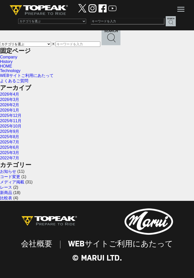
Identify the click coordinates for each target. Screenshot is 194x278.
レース (6, 187)
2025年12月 (10, 115)
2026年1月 (9, 110)
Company (8, 57)
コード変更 (10, 177)
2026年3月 (9, 99)
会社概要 (36, 244)
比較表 (6, 198)
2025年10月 (10, 126)
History (6, 61)
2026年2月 (9, 105)
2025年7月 (9, 142)
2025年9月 (9, 131)
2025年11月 (10, 121)
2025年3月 (9, 153)
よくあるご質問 (14, 81)
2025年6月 (9, 147)
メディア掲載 (12, 182)
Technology (10, 71)
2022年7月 (9, 158)
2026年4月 (9, 94)
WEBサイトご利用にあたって (27, 75)
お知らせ (8, 171)
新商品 (6, 192)
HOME (6, 66)
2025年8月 (9, 137)
